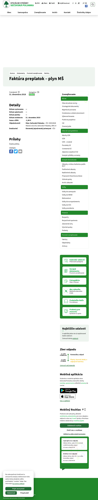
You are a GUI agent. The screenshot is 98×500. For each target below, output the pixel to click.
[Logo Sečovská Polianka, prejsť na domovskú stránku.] (18, 4)
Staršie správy (66, 417)
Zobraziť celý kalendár (67, 316)
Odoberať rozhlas (74, 376)
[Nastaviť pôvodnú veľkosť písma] (76, 3)
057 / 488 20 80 (81, 491)
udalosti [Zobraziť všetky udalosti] (75, 289)
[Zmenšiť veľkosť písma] (73, 3)
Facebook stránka (83, 496)
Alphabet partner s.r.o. (28, 445)
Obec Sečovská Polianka (22, 447)
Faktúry (31, 45)
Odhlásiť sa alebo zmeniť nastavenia (74, 385)
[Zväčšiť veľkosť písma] (78, 3)
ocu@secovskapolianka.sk (86, 493)
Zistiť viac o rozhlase (74, 381)
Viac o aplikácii (65, 352)
